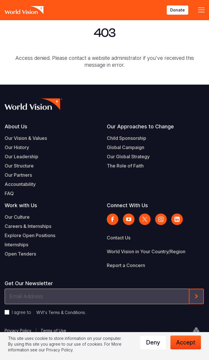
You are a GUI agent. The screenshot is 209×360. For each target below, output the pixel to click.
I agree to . (49, 312)
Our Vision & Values (26, 138)
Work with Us (21, 205)
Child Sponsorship (126, 138)
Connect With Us (127, 205)
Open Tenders (20, 254)
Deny (153, 342)
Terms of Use (53, 330)
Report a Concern (126, 265)
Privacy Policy (18, 330)
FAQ (9, 193)
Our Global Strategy (128, 156)
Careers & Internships (28, 226)
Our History (17, 147)
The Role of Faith (125, 166)
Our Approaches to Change (140, 126)
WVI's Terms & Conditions (60, 312)
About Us (16, 126)
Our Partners (18, 175)
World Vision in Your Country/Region (146, 251)
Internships (16, 244)
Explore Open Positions (30, 235)
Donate (177, 9)
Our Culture (17, 217)
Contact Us (118, 238)
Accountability (20, 184)
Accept (185, 342)
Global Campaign (125, 147)
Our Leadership (21, 156)
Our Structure (19, 166)
